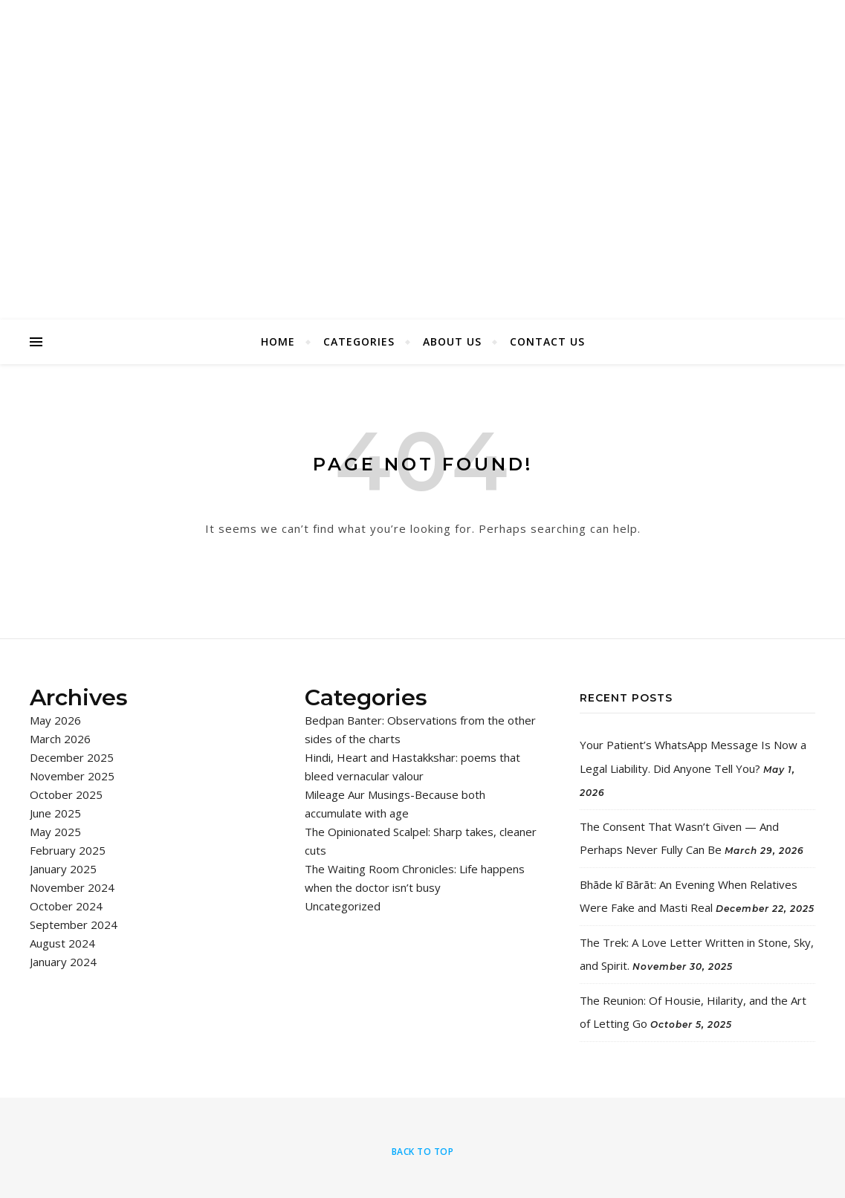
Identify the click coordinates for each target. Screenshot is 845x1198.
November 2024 (72, 887)
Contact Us (547, 341)
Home (278, 341)
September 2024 (73, 924)
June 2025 (55, 813)
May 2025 (55, 831)
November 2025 (72, 775)
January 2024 (63, 961)
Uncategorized (343, 905)
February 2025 (68, 850)
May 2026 (55, 720)
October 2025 (66, 794)
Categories (359, 341)
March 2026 (60, 738)
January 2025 (63, 868)
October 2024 (66, 905)
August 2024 (62, 943)
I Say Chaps (423, 140)
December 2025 (72, 757)
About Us (452, 341)
